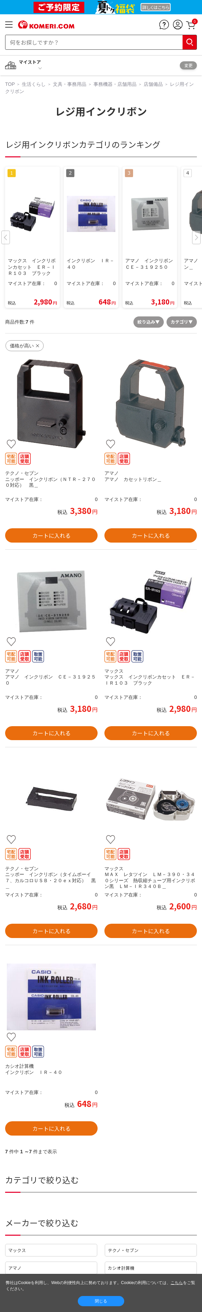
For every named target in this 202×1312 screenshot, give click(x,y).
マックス (17, 1250)
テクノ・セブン (123, 1250)
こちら (177, 1282)
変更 (188, 65)
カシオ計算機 (121, 1268)
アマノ (14, 1268)
